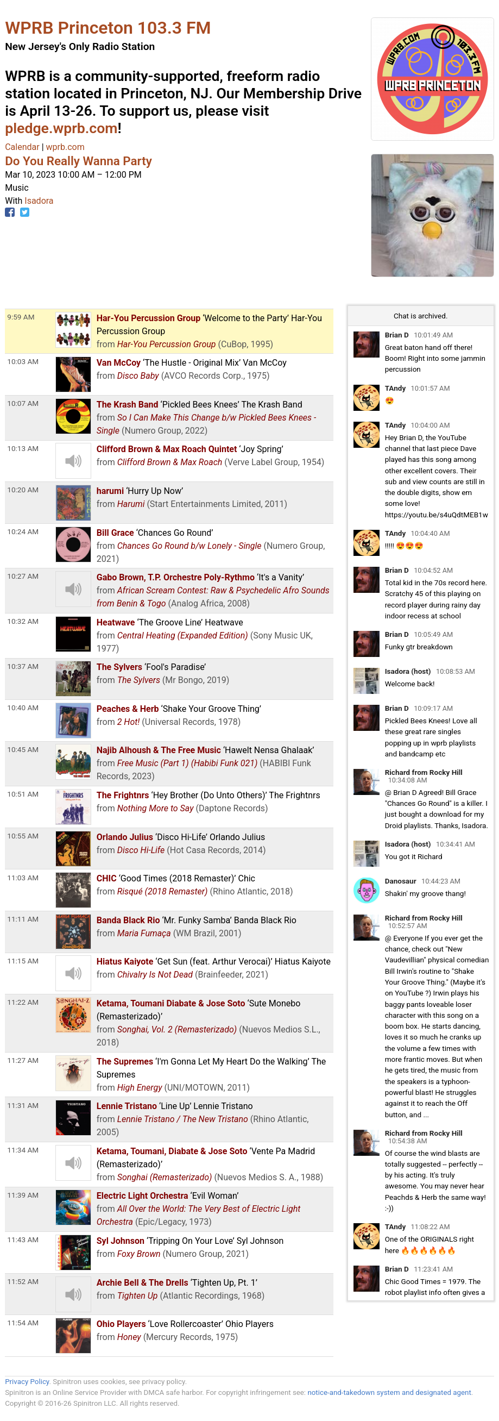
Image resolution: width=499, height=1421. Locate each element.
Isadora (38, 201)
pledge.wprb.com (61, 128)
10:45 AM (23, 749)
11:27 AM (23, 1060)
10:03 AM (23, 361)
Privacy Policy (27, 1382)
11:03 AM (23, 877)
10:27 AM (23, 576)
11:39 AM (23, 1195)
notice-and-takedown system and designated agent (389, 1392)
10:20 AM (23, 489)
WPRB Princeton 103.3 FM (108, 27)
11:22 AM (23, 1002)
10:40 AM (23, 707)
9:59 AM (20, 316)
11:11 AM (23, 919)
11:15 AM (23, 960)
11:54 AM (23, 1322)
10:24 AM (23, 531)
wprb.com (65, 147)
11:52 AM (23, 1281)
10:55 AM (23, 835)
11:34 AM (23, 1149)
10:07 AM (23, 403)
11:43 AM (23, 1239)
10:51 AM (23, 794)
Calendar (22, 147)
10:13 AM (23, 448)
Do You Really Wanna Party (78, 161)
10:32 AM (23, 621)
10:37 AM (23, 666)
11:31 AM (23, 1105)
